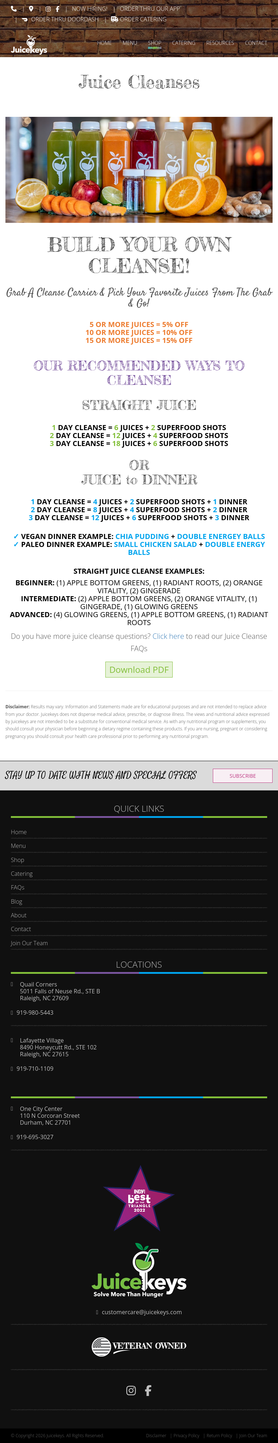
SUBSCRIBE (242, 775)
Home (19, 832)
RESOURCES (220, 43)
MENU (130, 43)
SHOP (154, 43)
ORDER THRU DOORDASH (60, 19)
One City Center (41, 1109)
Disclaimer (156, 1436)
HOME (104, 43)
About (18, 915)
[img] (14, 9)
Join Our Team (29, 943)
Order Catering (139, 19)
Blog (16, 901)
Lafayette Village (42, 1040)
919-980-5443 (35, 1013)
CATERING (183, 43)
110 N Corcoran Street (50, 1116)
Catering (22, 874)
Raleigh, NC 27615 (44, 1054)
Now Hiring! (90, 9)
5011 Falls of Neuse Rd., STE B (60, 991)
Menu (18, 846)
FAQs (17, 887)
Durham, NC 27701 (45, 1122)
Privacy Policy (186, 1436)
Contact (21, 929)
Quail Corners (38, 984)
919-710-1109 (35, 1069)
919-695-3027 (35, 1137)
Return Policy (219, 1436)
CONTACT (256, 43)
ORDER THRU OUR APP (150, 9)
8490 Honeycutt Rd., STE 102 (58, 1047)
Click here (168, 636)
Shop (17, 860)
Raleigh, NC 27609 (44, 998)
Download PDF (139, 669)
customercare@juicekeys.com (142, 1312)
